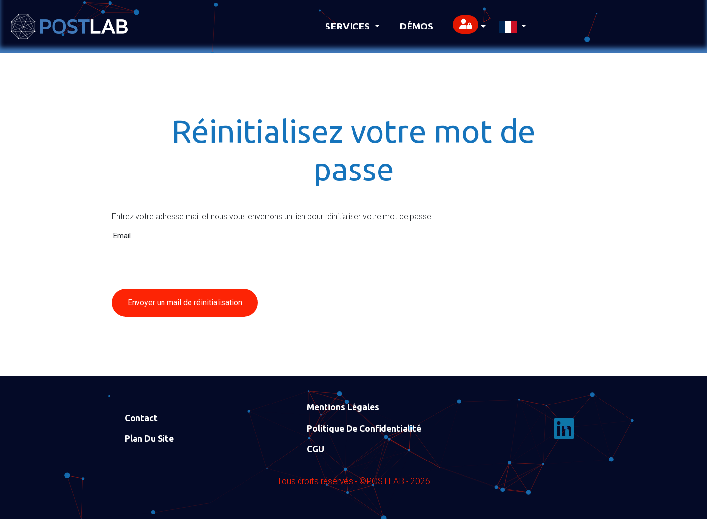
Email (122, 236)
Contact (141, 418)
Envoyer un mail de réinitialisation (185, 302)
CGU (315, 449)
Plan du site (149, 438)
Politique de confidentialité (364, 428)
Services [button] (348, 26)
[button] (469, 26)
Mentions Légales (343, 407)
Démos (416, 26)
